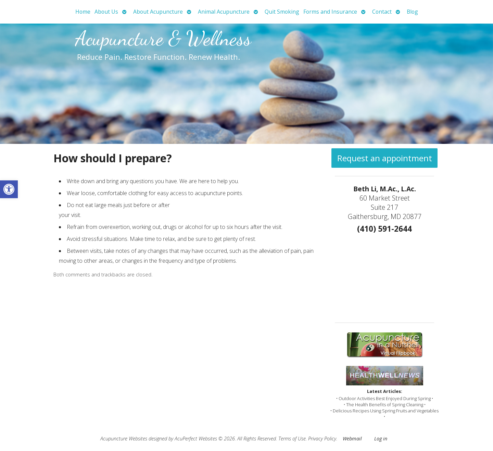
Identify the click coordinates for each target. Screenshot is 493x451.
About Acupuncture (158, 11)
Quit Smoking (282, 11)
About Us (106, 11)
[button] (9, 189)
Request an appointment (384, 158)
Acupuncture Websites (123, 438)
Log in (380, 438)
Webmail (352, 438)
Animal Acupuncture (224, 11)
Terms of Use (292, 438)
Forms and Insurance (330, 11)
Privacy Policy (322, 438)
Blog (412, 11)
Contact (382, 11)
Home (82, 11)
